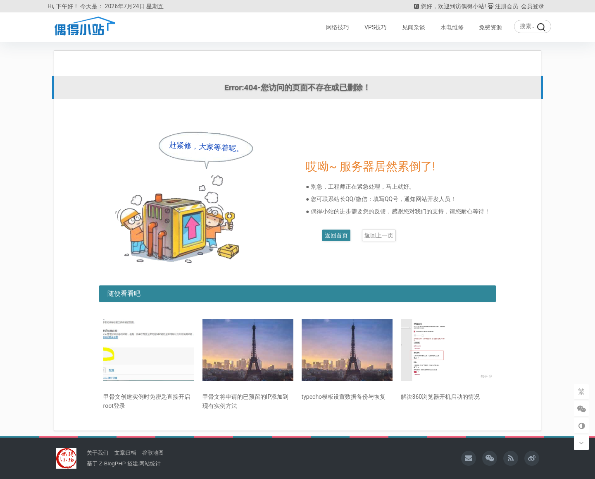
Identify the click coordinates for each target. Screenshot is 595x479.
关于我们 (97, 452)
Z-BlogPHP (112, 463)
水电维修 (452, 27)
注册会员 (503, 6)
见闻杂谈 (413, 27)
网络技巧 (337, 27)
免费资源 (490, 27)
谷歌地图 (153, 452)
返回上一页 (378, 235)
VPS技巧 (375, 27)
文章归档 (125, 452)
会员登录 (532, 6)
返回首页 (336, 235)
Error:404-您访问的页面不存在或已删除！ (297, 87)
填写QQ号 (385, 198)
